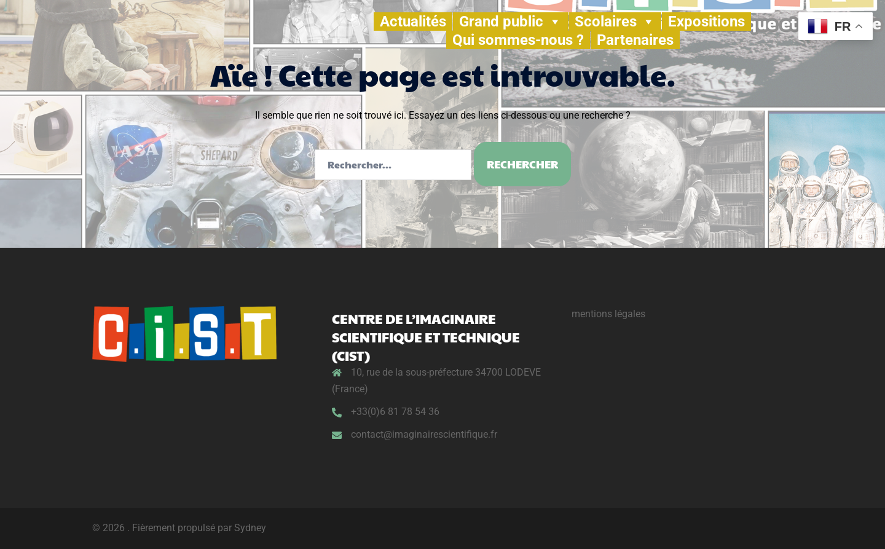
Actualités (413, 21)
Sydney (250, 528)
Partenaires (635, 40)
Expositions (706, 21)
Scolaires (615, 21)
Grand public (510, 21)
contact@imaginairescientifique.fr (424, 434)
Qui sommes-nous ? (518, 40)
